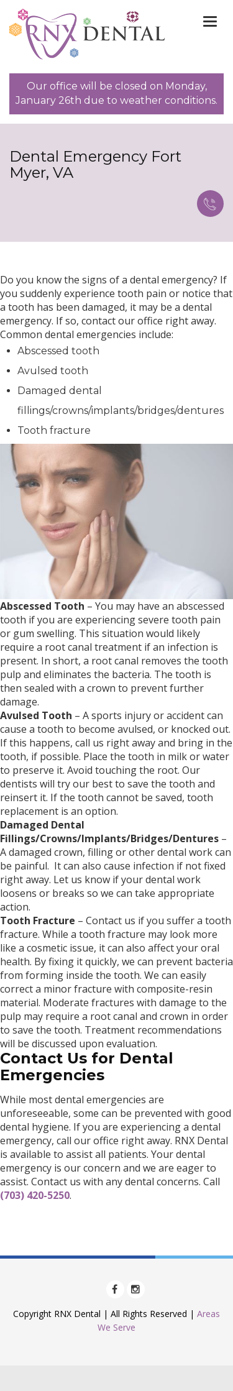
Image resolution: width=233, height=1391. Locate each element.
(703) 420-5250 (35, 1195)
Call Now (210, 203)
